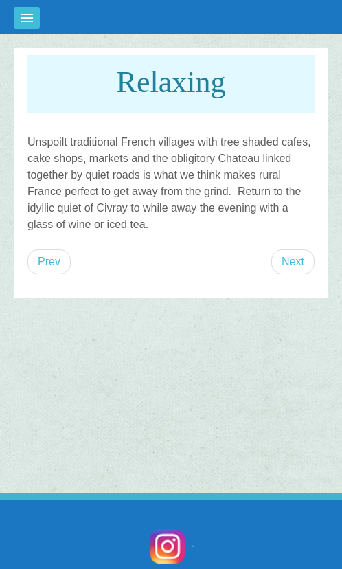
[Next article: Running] (293, 261)
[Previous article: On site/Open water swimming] (49, 261)
